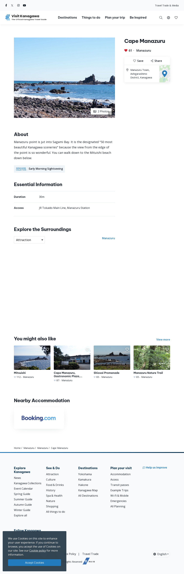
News (17, 478)
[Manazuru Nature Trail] (152, 362)
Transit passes (119, 485)
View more (163, 339)
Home (17, 448)
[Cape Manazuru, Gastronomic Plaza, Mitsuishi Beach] (72, 364)
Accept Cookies (34, 562)
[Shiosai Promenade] (112, 362)
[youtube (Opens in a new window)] (24, 5)
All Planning (117, 506)
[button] (168, 17)
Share (156, 60)
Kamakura (84, 479)
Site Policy (70, 554)
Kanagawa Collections (27, 483)
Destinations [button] (67, 17)
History (50, 490)
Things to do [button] (91, 17)
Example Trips (119, 490)
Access (114, 479)
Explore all (20, 515)
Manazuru (143, 50)
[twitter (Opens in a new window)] (12, 5)
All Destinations (88, 495)
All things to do (55, 512)
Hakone (83, 485)
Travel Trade (90, 554)
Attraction (52, 474)
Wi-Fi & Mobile (119, 495)
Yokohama (85, 474)
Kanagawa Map (88, 490)
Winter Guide (22, 510)
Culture (50, 479)
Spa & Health (54, 495)
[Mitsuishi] (32, 362)
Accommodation (120, 474)
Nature (50, 501)
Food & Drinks (55, 485)
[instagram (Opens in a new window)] (18, 5)
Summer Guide (23, 499)
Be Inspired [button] (138, 17)
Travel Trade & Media (167, 5)
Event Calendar (23, 488)
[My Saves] (176, 17)
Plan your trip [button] (115, 17)
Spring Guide (22, 494)
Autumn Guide (23, 505)
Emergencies (118, 501)
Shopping (52, 506)
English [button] (160, 554)
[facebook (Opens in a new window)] (6, 5)
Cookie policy (37, 550)
